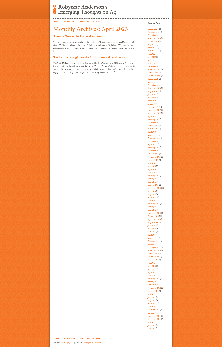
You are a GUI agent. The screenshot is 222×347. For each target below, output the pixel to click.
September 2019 (154, 113)
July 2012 (151, 294)
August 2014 (153, 222)
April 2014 (152, 234)
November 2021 (154, 69)
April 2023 (152, 47)
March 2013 (152, 275)
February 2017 (154, 147)
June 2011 (152, 325)
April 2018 (152, 131)
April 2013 (152, 272)
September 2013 (154, 256)
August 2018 (153, 128)
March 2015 (152, 200)
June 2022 (152, 57)
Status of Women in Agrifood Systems (77, 36)
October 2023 (153, 41)
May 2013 (152, 269)
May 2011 (152, 328)
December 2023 (154, 35)
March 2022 (152, 63)
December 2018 (154, 122)
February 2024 (154, 32)
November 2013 (154, 250)
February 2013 (154, 278)
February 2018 (154, 138)
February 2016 (154, 175)
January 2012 (153, 312)
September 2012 (154, 287)
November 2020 (154, 88)
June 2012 (152, 297)
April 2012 (152, 303)
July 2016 (151, 163)
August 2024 (153, 29)
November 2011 (154, 316)
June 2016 (152, 166)
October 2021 (153, 72)
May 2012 (152, 300)
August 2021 (153, 78)
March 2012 (152, 306)
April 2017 (152, 144)
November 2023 (154, 38)
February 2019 (154, 119)
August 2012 (153, 291)
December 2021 (154, 66)
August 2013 (153, 259)
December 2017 (154, 141)
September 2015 (154, 188)
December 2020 (154, 85)
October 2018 (153, 125)
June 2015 (152, 191)
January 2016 (153, 178)
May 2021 (152, 82)
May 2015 (152, 194)
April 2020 (152, 100)
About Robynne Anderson (89, 21)
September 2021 (154, 75)
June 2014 (152, 228)
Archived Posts (68, 21)
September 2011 (154, 319)
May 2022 (152, 60)
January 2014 (153, 244)
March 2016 (152, 172)
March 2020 (152, 103)
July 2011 (151, 322)
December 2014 (154, 209)
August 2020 (153, 91)
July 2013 (151, 262)
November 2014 (154, 213)
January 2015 (153, 206)
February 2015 (154, 203)
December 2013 (154, 247)
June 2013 (152, 266)
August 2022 (153, 50)
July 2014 (151, 225)
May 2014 (152, 231)
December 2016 (154, 150)
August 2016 (153, 160)
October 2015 (153, 184)
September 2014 (154, 219)
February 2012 (154, 309)
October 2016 (153, 153)
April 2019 (152, 116)
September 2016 (154, 156)
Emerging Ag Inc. (66, 342)
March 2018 (152, 135)
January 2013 (153, 281)
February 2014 (154, 241)
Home (56, 21)
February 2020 (154, 107)
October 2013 (153, 253)
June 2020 (152, 97)
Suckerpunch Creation (92, 342)
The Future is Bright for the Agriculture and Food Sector (89, 57)
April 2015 (152, 197)
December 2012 (154, 284)
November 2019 (154, 110)
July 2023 (151, 44)
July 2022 (151, 53)
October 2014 (153, 216)
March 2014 (152, 238)
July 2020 (151, 94)
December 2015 (154, 181)
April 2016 (152, 169)
